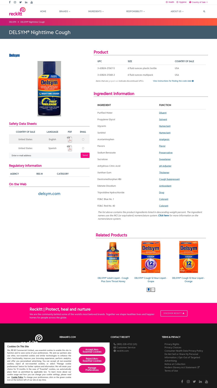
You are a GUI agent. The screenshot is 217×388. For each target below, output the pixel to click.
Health (170, 2)
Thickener (164, 172)
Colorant (163, 199)
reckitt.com (123, 350)
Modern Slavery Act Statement (182, 367)
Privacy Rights (172, 344)
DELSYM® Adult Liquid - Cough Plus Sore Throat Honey (113, 262)
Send (85, 155)
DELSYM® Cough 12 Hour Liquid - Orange (188, 262)
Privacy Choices (173, 347)
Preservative (166, 152)
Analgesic (164, 139)
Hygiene (181, 2)
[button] (149, 290)
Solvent (163, 119)
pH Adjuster (165, 166)
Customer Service (126, 347)
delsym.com (49, 193)
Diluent (162, 112)
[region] (57, 363)
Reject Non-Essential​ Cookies (92, 359)
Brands (64, 11)
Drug (161, 192)
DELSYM (12, 22)
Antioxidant (165, 185)
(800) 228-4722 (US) (127, 344)
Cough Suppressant (169, 179)
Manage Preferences (92, 368)
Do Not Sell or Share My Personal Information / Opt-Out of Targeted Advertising (182, 357)
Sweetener (165, 159)
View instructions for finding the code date (173, 81)
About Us (177, 11)
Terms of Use (171, 370)
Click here (163, 215)
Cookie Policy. (17, 377)
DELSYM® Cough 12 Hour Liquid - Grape (151, 262)
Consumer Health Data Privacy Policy (184, 350)
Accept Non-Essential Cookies (92, 350)
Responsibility (135, 11)
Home (43, 11)
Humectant (164, 126)
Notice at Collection (175, 364)
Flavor (162, 146)
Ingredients (96, 11)
